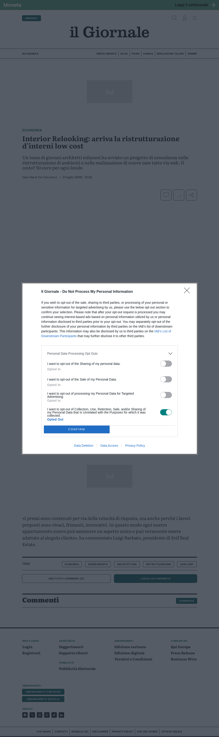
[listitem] (109, 353)
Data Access (109, 445)
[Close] (188, 292)
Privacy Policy (135, 445)
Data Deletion (83, 445)
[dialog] (109, 368)
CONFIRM (76, 429)
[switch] (166, 364)
